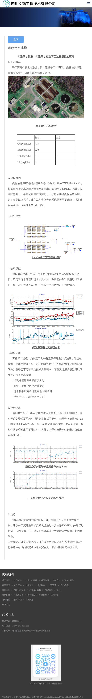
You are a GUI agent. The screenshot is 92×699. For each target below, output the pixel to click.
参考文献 (31, 595)
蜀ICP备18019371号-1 (74, 697)
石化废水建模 (35, 590)
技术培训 (29, 585)
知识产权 (56, 580)
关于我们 (6, 580)
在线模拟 (64, 585)
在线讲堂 (6, 600)
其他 (58, 590)
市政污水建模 (19, 590)
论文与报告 (69, 580)
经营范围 (6, 585)
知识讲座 (29, 600)
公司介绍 (18, 580)
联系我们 (6, 604)
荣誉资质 (45, 580)
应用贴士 (55, 595)
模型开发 (53, 585)
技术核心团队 (31, 580)
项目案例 (6, 590)
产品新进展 (19, 595)
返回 (15, 39)
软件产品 (18, 585)
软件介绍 (18, 600)
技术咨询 (41, 585)
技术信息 (6, 595)
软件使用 (43, 595)
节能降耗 (49, 590)
